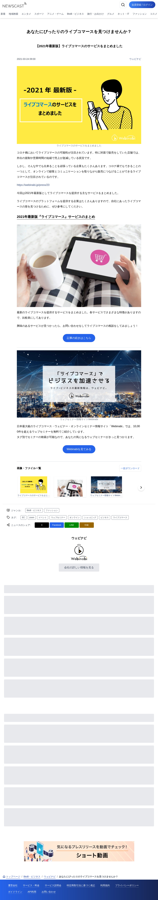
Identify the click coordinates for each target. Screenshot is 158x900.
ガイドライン (15, 891)
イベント (43, 517)
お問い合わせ (49, 891)
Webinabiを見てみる (79, 449)
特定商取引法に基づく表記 (81, 885)
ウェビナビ (135, 59)
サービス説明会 (53, 885)
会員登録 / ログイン (142, 4)
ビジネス (105, 517)
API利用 (32, 891)
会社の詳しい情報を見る (79, 567)
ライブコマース (120, 517)
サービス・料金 (31, 885)
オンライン (75, 517)
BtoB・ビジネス (75, 13)
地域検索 (13, 13)
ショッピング (90, 517)
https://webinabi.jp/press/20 (33, 185)
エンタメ (26, 13)
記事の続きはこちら (79, 338)
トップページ (11, 876)
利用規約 (105, 885)
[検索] (123, 4)
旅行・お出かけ (95, 13)
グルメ (110, 13)
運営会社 (13, 885)
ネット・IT (123, 13)
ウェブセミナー (58, 517)
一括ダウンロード (130, 468)
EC (23, 517)
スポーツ (39, 13)
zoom (31, 517)
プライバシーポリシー (127, 885)
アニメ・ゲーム (55, 13)
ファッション (140, 13)
